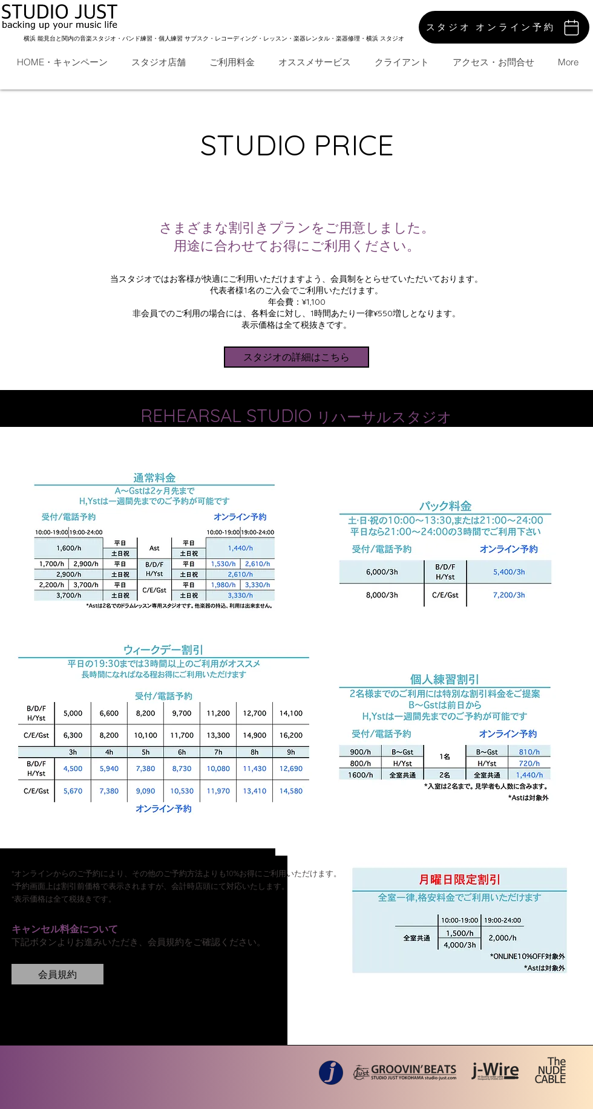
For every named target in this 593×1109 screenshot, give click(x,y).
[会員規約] (57, 974)
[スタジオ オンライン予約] (504, 27)
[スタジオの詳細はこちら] (296, 357)
